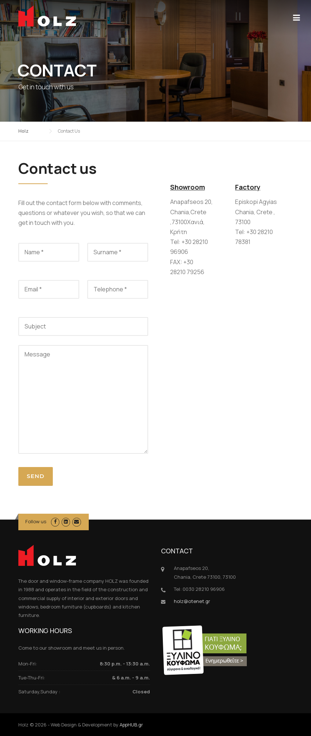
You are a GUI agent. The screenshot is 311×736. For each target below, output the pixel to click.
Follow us (35, 521)
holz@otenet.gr (192, 601)
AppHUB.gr (131, 724)
